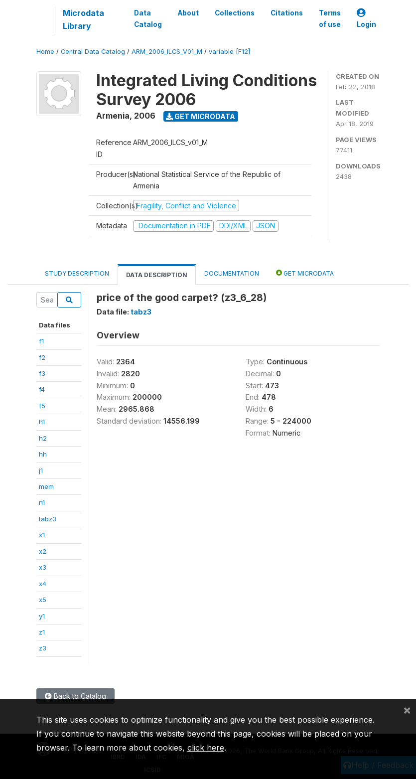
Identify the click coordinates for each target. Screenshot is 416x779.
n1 (42, 502)
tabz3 (47, 519)
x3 (42, 567)
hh (43, 454)
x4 (42, 584)
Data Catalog (148, 18)
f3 (42, 373)
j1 (41, 470)
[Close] (407, 710)
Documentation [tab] (231, 273)
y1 (42, 616)
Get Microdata (200, 116)
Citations (287, 13)
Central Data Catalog (93, 51)
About (188, 13)
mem (46, 486)
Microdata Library (83, 19)
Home (45, 51)
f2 (42, 357)
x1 (42, 535)
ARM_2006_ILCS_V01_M (167, 51)
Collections (235, 13)
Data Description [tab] (156, 275)
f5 (42, 406)
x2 (42, 551)
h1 (42, 422)
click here (205, 748)
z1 (42, 632)
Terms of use (330, 18)
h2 (43, 438)
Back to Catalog (75, 696)
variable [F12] (229, 51)
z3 (42, 648)
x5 (42, 600)
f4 (42, 389)
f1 (41, 341)
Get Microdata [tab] (305, 273)
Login (366, 18)
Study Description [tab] (77, 273)
